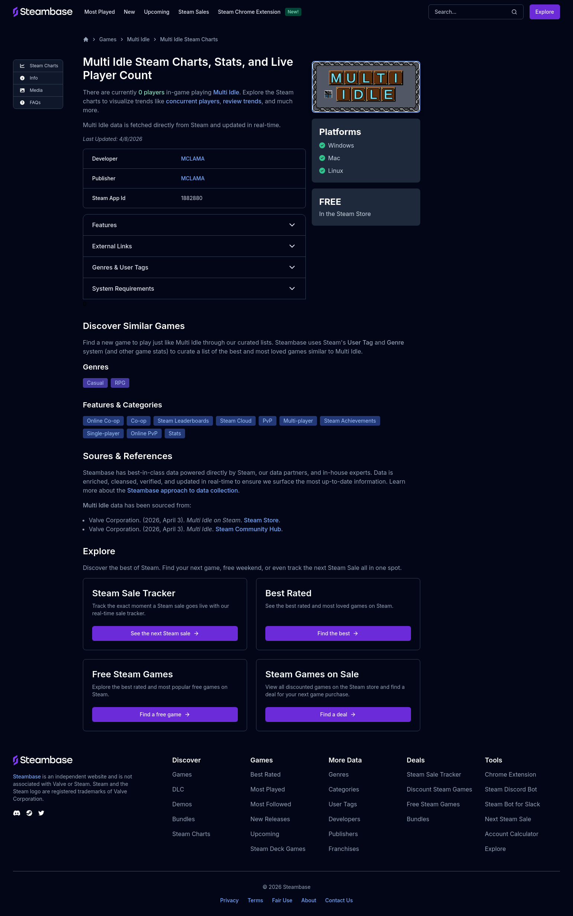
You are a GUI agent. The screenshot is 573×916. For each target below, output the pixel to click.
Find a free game (165, 714)
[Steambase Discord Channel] (16, 813)
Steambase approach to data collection (182, 490)
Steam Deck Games (277, 848)
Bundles (183, 819)
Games (108, 39)
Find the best (338, 633)
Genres (338, 774)
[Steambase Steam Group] (29, 813)
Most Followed (270, 804)
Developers (344, 819)
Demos (182, 804)
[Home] (86, 39)
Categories (343, 789)
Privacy (229, 900)
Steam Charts (191, 834)
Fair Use (282, 900)
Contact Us (339, 900)
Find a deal (338, 714)
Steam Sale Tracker (434, 774)
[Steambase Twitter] (41, 813)
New (129, 12)
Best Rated (265, 774)
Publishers (343, 834)
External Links (194, 246)
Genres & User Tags (194, 267)
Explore (544, 12)
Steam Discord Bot (511, 789)
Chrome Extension (510, 774)
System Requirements (194, 288)
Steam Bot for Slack (512, 804)
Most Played (99, 12)
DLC (178, 789)
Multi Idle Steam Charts (189, 39)
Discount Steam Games (439, 789)
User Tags (342, 804)
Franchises (343, 848)
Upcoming (156, 12)
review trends (242, 101)
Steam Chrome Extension (249, 12)
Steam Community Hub (248, 529)
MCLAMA (193, 158)
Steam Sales (193, 12)
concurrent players (193, 101)
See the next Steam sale (165, 633)
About (308, 900)
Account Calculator (511, 834)
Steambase (27, 776)
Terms (255, 900)
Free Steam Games (433, 804)
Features (194, 224)
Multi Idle (138, 39)
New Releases (270, 819)
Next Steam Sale (508, 819)
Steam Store (261, 520)
